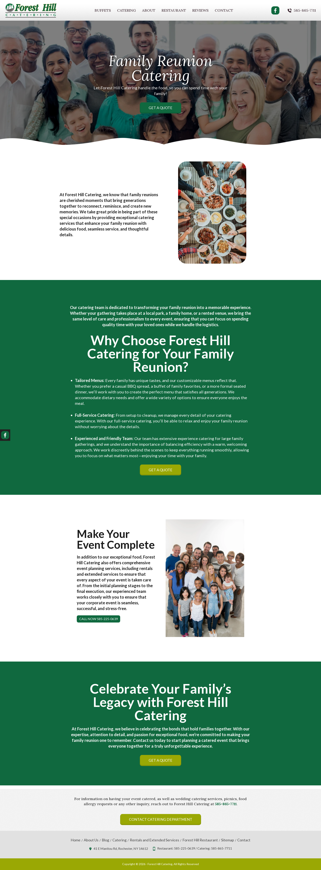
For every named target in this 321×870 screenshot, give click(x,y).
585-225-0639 (184, 848)
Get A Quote (160, 107)
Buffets (103, 10)
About (148, 10)
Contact (224, 10)
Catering (126, 10)
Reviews (200, 10)
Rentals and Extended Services (154, 840)
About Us (91, 840)
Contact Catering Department (160, 819)
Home (75, 840)
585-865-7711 (305, 10)
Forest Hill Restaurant (200, 840)
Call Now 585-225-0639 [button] (98, 619)
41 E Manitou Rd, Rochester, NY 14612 (121, 848)
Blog (105, 840)
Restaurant (174, 10)
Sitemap (227, 840)
